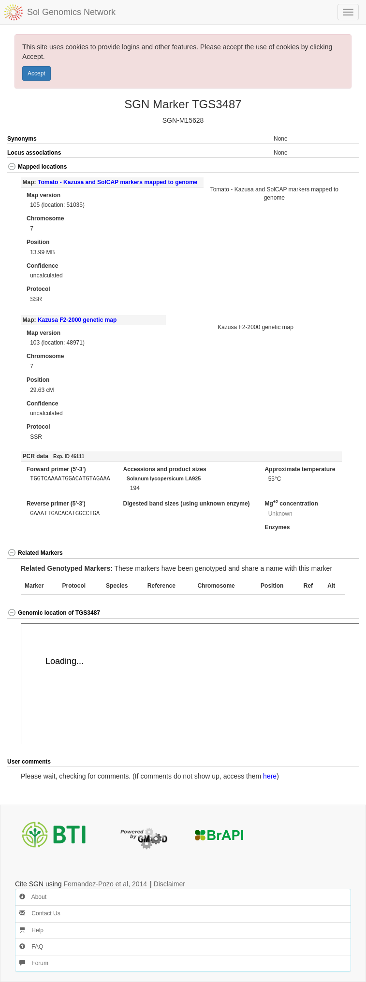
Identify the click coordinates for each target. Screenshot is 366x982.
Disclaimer (169, 884)
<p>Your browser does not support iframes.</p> (190, 683)
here (270, 776)
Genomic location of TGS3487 (53, 612)
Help (31, 930)
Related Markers (35, 552)
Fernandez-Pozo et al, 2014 (105, 884)
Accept (36, 73)
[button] (341, 167)
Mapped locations (37, 166)
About (32, 897)
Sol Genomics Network (71, 12)
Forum (33, 963)
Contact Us (39, 913)
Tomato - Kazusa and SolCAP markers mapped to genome (117, 182)
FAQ (31, 946)
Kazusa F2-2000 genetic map (77, 320)
